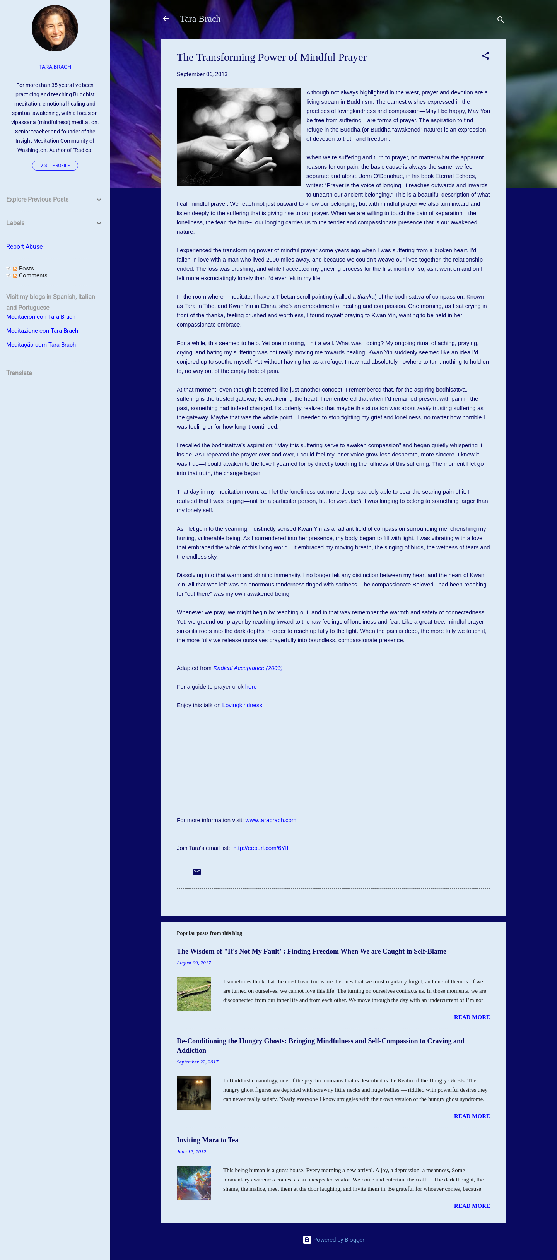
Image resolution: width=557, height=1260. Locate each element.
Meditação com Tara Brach (41, 344)
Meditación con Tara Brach (40, 316)
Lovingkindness (242, 705)
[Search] (501, 21)
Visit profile (55, 165)
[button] (485, 57)
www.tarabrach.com (271, 820)
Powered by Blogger (333, 1239)
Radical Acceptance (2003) (248, 668)
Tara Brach (200, 19)
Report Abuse (24, 246)
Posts (23, 268)
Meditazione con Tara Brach (42, 330)
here (251, 686)
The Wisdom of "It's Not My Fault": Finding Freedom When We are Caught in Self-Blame (311, 951)
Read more (472, 1017)
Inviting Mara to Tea (208, 1140)
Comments (30, 275)
